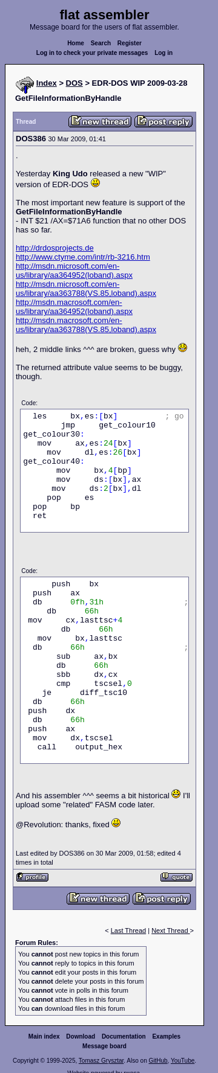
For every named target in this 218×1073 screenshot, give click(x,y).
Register (129, 43)
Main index (44, 1036)
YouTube (182, 1060)
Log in (163, 53)
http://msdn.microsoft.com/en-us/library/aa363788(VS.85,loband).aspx (86, 289)
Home (75, 43)
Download (80, 1036)
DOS (74, 83)
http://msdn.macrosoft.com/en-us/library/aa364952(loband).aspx (74, 307)
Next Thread (170, 930)
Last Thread (129, 930)
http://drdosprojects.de (55, 247)
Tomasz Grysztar (101, 1060)
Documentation (124, 1036)
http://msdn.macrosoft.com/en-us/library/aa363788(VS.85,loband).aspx (86, 325)
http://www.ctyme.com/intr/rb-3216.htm (83, 256)
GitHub (157, 1060)
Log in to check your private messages (92, 53)
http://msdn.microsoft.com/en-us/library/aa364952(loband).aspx (74, 270)
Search (101, 43)
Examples (166, 1036)
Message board (104, 1046)
